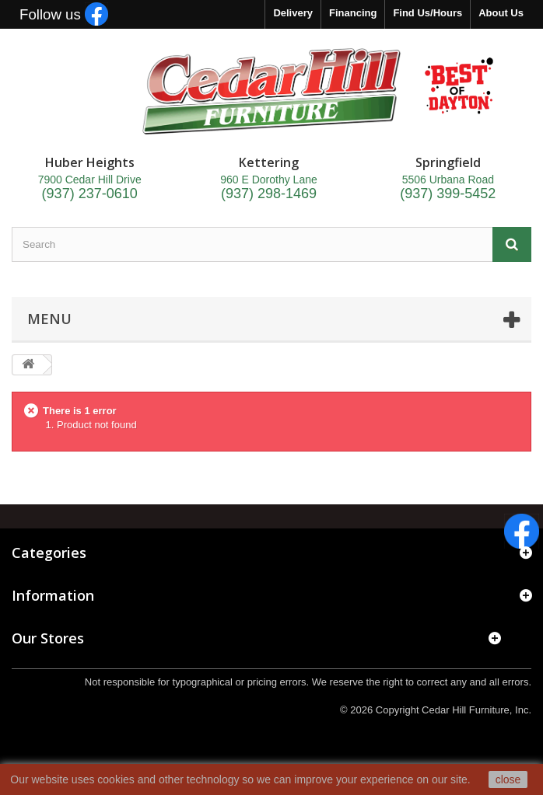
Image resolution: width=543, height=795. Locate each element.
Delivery (293, 13)
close (508, 779)
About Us (501, 13)
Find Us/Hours (427, 13)
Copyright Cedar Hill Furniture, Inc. (453, 710)
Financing (353, 13)
